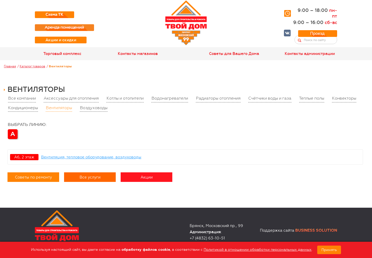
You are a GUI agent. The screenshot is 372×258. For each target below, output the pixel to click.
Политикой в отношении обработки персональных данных (258, 249)
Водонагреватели (169, 98)
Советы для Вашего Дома (234, 53)
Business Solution (316, 230)
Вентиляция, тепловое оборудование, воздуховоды (91, 157)
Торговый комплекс (62, 53)
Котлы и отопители (125, 98)
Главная (10, 66)
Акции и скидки (60, 40)
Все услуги (90, 177)
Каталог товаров (32, 66)
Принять (329, 250)
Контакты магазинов (138, 53)
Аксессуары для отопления (71, 98)
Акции (147, 177)
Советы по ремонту (33, 177)
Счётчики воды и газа (269, 98)
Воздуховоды (93, 108)
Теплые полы (311, 98)
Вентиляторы (59, 108)
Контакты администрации (310, 53)
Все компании (22, 98)
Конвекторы (344, 98)
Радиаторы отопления (218, 98)
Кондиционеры (23, 108)
